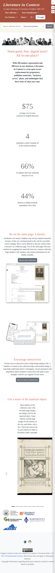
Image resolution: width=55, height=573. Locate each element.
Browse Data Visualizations (27, 380)
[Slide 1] (13, 506)
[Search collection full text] (11, 26)
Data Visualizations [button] (30, 13)
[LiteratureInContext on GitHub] (25, 541)
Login (40, 17)
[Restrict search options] (34, 26)
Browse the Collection (27, 260)
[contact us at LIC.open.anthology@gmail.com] (30, 541)
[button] (32, 17)
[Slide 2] (17, 506)
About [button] (23, 17)
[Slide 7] (38, 506)
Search (49, 26)
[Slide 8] (42, 506)
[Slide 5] (29, 506)
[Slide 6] (33, 506)
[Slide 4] (25, 506)
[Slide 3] (21, 506)
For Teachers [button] (10, 17)
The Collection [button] (11, 13)
